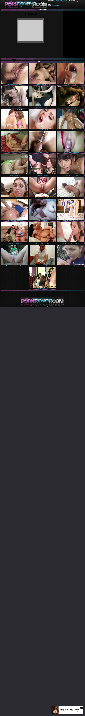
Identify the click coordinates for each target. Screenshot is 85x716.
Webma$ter (61, 306)
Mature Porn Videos (61, 1)
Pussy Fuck (56, 5)
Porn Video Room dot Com (59, 0)
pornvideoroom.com (25, 306)
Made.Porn (68, 1)
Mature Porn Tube (52, 1)
